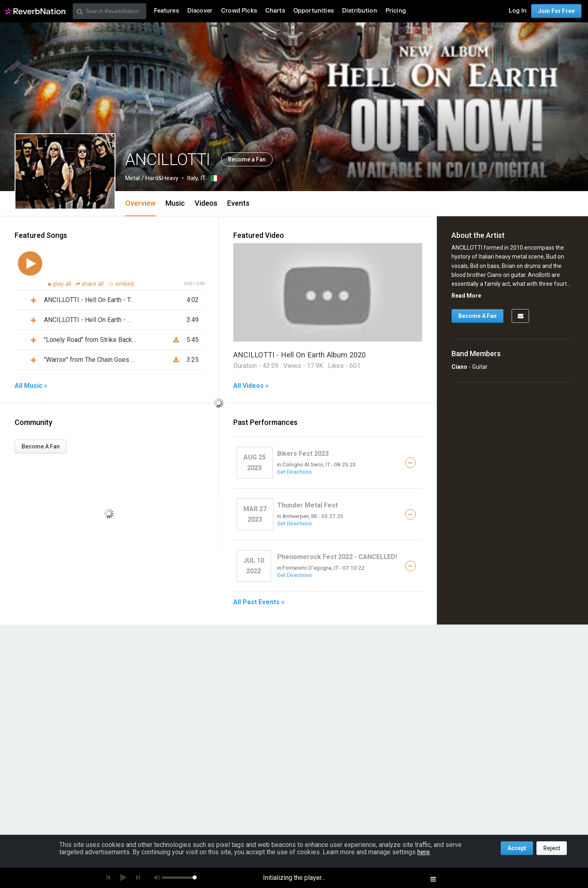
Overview (140, 203)
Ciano (459, 366)
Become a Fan (247, 159)
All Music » (31, 386)
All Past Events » (258, 602)
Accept (517, 848)
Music (175, 203)
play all (63, 284)
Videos (206, 203)
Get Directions (294, 471)
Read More (466, 295)
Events (238, 203)
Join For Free (556, 11)
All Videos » (251, 386)
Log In (518, 10)
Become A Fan (41, 446)
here (423, 852)
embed (121, 284)
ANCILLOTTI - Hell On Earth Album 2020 (299, 354)
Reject (551, 848)
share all (90, 284)
